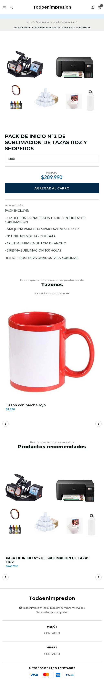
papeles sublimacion (64, 22)
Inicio (29, 22)
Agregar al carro (52, 188)
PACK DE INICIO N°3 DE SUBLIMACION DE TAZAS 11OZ (48, 560)
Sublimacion (42, 22)
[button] (5, 424)
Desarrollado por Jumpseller (51, 612)
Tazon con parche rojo (26, 405)
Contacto (52, 633)
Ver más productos (52, 293)
